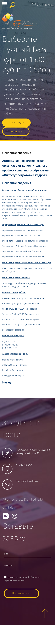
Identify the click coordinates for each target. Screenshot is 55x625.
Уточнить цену (16, 122)
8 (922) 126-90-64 (45, 5)
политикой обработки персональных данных (22, 579)
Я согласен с (22, 579)
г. (36, 70)
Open (4, 3)
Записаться (16, 131)
